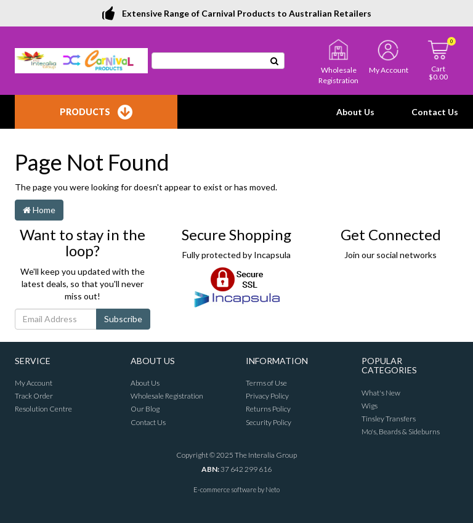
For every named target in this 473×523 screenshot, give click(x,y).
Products (96, 112)
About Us (355, 112)
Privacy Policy (267, 395)
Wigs (370, 405)
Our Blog (145, 408)
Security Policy (268, 422)
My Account (33, 382)
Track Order (34, 395)
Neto (272, 489)
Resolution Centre (43, 408)
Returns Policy (268, 408)
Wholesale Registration (167, 395)
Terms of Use (266, 382)
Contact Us (434, 112)
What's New (381, 392)
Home (39, 210)
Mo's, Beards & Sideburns (401, 431)
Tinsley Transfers (389, 418)
